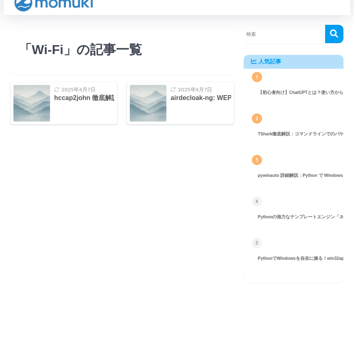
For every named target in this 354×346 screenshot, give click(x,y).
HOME (177, 318)
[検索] (334, 34)
